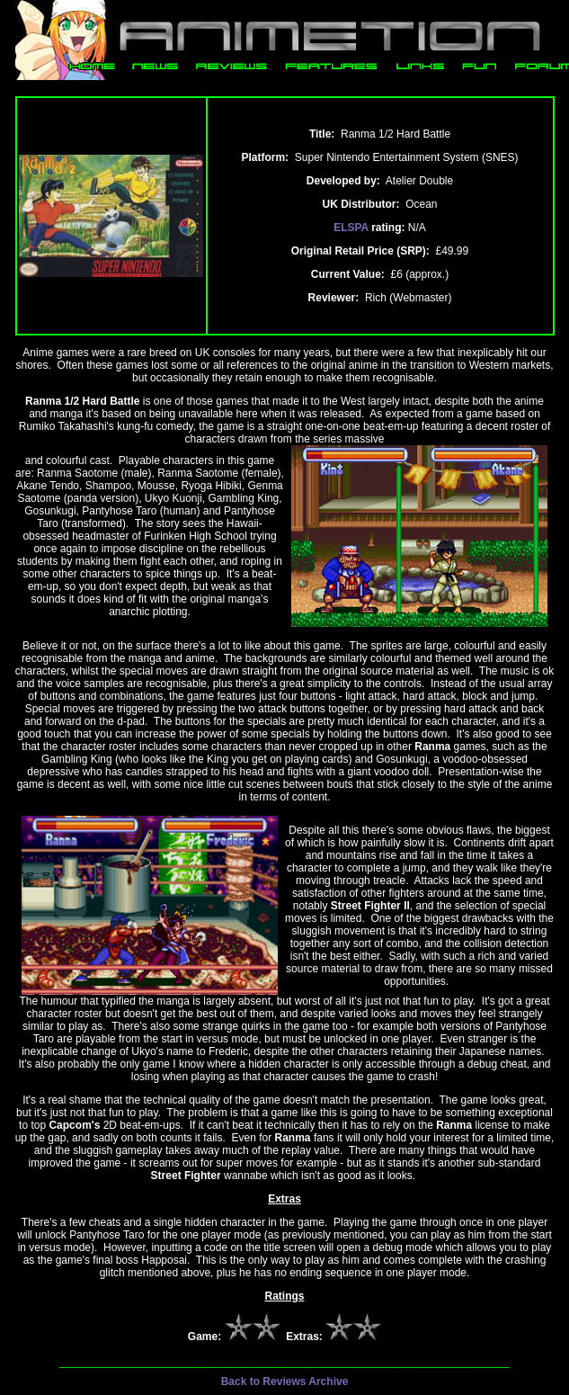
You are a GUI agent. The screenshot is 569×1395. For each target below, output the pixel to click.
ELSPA (351, 227)
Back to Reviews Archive (285, 1381)
